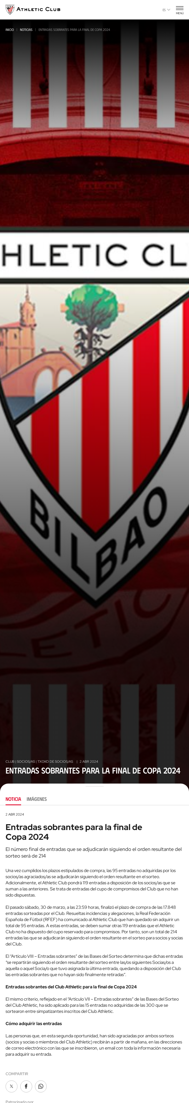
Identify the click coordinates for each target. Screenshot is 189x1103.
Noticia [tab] (13, 799)
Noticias (26, 29)
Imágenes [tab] (37, 799)
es (166, 10)
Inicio (10, 29)
